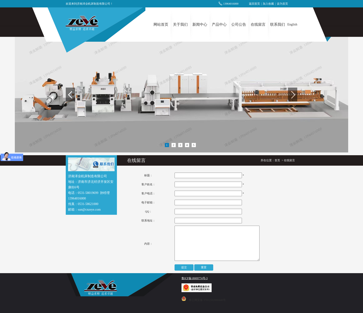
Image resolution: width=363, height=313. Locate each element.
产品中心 (219, 24)
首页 (277, 160)
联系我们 (277, 24)
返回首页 (254, 3)
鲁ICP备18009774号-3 (195, 278)
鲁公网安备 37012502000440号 (207, 300)
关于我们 (180, 24)
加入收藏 (268, 3)
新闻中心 (199, 24)
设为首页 (282, 3)
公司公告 (238, 24)
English (292, 24)
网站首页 (160, 24)
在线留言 (258, 24)
